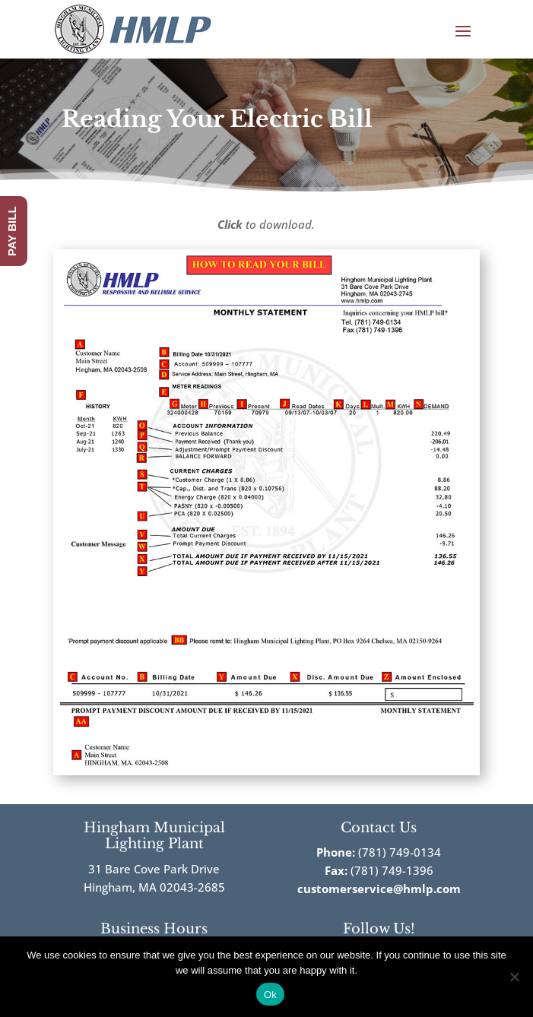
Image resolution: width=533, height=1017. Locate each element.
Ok (270, 994)
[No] (514, 976)
